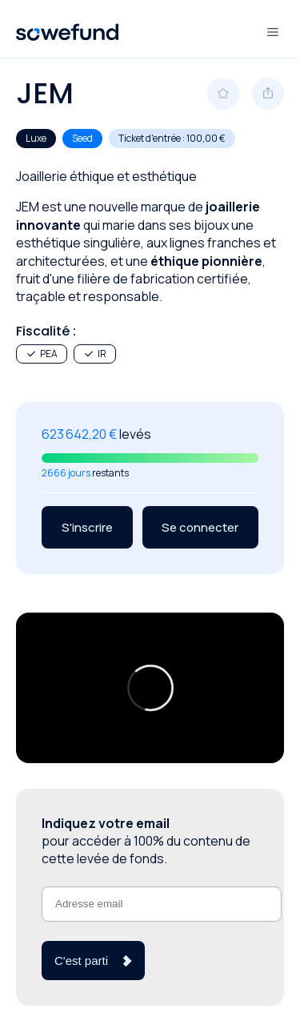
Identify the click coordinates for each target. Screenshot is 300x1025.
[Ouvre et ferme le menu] (273, 32)
